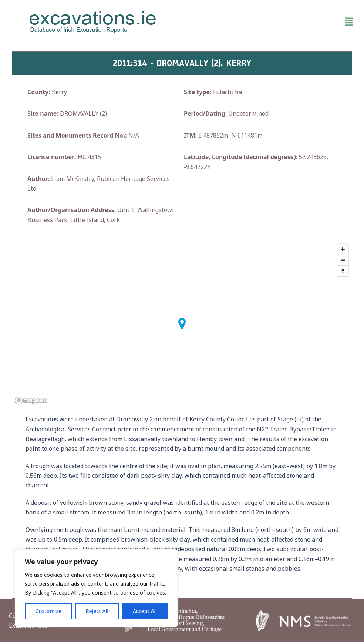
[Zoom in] (342, 249)
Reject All (97, 611)
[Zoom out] (342, 260)
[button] (271, 22)
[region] (96, 588)
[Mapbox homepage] (30, 400)
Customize (48, 611)
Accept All (145, 611)
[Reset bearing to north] (342, 270)
